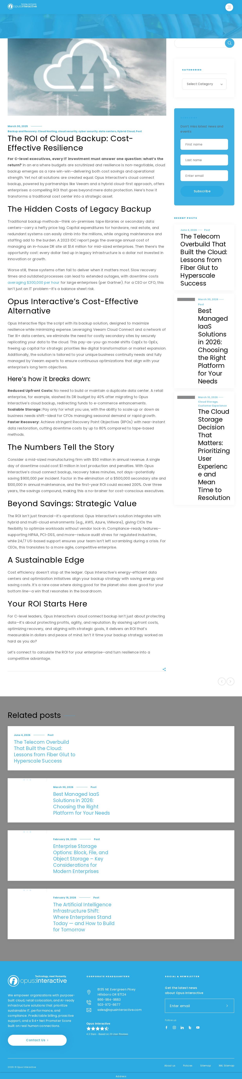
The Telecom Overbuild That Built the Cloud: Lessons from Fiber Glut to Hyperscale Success (203, 260)
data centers (107, 131)
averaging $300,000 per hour (34, 282)
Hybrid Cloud (126, 131)
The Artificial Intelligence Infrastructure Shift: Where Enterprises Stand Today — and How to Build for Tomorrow (84, 917)
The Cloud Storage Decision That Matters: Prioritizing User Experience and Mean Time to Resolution (214, 454)
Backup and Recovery (22, 131)
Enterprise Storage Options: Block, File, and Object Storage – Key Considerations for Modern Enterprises (80, 859)
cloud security (67, 131)
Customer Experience (212, 405)
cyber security (88, 131)
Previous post (222, 681)
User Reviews (119, 1034)
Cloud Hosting (47, 131)
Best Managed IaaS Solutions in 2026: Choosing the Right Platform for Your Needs (213, 346)
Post (139, 131)
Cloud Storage (207, 401)
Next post (230, 681)
